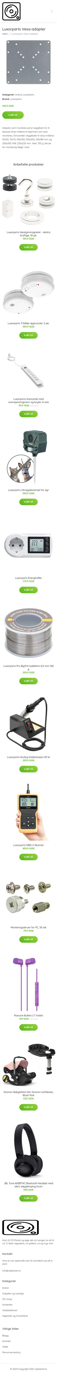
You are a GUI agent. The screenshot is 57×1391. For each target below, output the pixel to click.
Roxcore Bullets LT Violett (28, 1015)
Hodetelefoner (9, 1310)
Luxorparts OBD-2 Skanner (28, 845)
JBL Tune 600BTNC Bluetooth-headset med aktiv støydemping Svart (28, 1185)
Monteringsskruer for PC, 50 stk (28, 927)
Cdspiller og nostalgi (13, 1293)
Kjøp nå (13, 115)
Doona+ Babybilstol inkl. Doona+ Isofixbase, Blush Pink (29, 1094)
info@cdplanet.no (11, 1270)
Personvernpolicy (11, 1352)
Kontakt (6, 1341)
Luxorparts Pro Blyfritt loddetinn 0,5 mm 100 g (28, 667)
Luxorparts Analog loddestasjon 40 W (28, 757)
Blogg (5, 1335)
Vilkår (5, 1346)
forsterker (7, 1304)
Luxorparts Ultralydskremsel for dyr (28, 490)
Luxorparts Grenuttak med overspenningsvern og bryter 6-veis (28, 400)
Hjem (5, 33)
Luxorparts (28, 94)
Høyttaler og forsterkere (15, 1315)
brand (18, 94)
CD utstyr (7, 1299)
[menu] (52, 11)
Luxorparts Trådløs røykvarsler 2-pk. (28, 323)
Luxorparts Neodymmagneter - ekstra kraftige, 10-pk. (28, 234)
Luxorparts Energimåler (28, 577)
